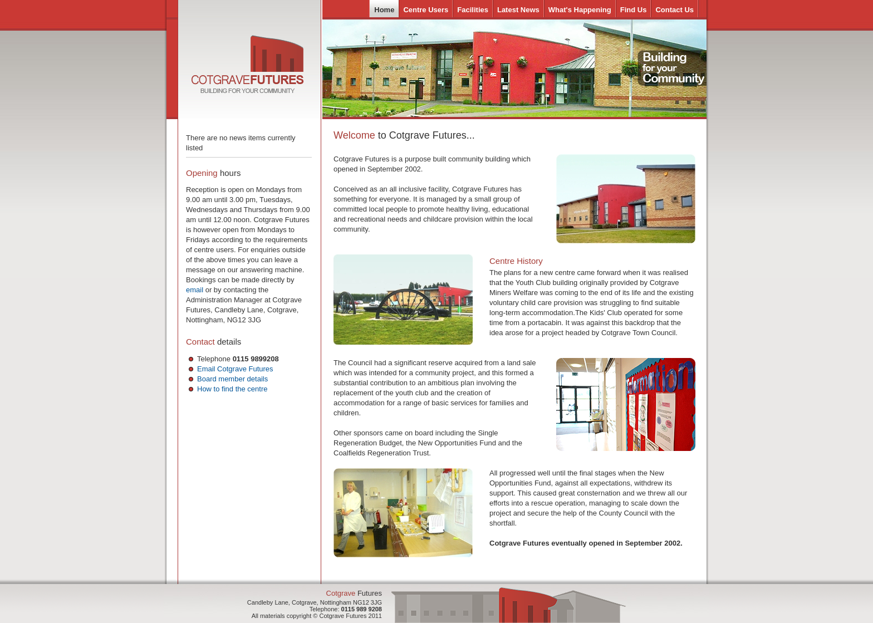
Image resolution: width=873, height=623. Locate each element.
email (194, 290)
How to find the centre (232, 389)
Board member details (232, 379)
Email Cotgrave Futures (235, 369)
